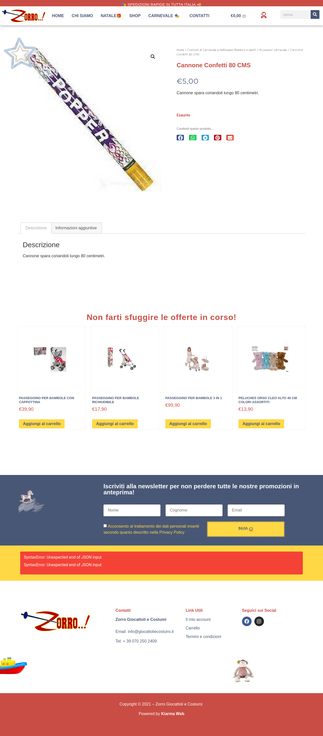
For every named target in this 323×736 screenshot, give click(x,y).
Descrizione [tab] (36, 228)
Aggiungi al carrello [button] (42, 424)
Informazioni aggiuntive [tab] (76, 228)
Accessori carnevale (273, 50)
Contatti (199, 16)
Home (58, 16)
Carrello (193, 628)
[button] (152, 56)
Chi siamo (82, 16)
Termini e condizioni (203, 636)
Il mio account (198, 619)
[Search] (315, 14)
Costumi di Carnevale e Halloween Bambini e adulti (221, 50)
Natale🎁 (111, 16)
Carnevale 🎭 (165, 15)
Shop (135, 16)
